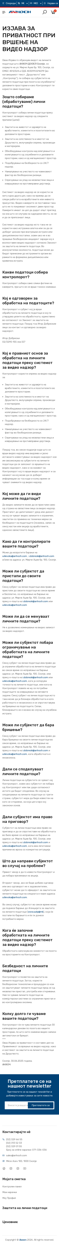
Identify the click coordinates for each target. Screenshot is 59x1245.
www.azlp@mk (35, 911)
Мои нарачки (9, 1192)
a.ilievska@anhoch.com (14, 556)
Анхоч (22, 1239)
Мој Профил (9, 1198)
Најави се (51, 3)
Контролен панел (12, 1186)
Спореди (9, 3)
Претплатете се (41, 1105)
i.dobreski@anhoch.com (41, 556)
